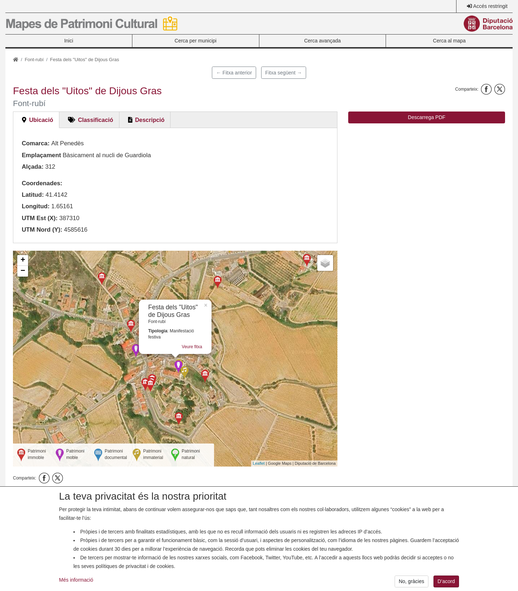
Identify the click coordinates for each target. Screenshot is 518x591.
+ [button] (23, 260)
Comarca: (35, 143)
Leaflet (259, 463)
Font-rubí (34, 59)
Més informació (76, 586)
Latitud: (33, 194)
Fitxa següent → (283, 73)
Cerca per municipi (195, 41)
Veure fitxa (192, 346)
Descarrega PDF (426, 117)
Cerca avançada (322, 41)
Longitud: (35, 206)
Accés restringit (490, 6)
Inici (68, 41)
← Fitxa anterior (234, 73)
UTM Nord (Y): (42, 229)
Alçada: (33, 166)
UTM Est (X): (40, 218)
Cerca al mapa (449, 41)
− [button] (23, 271)
